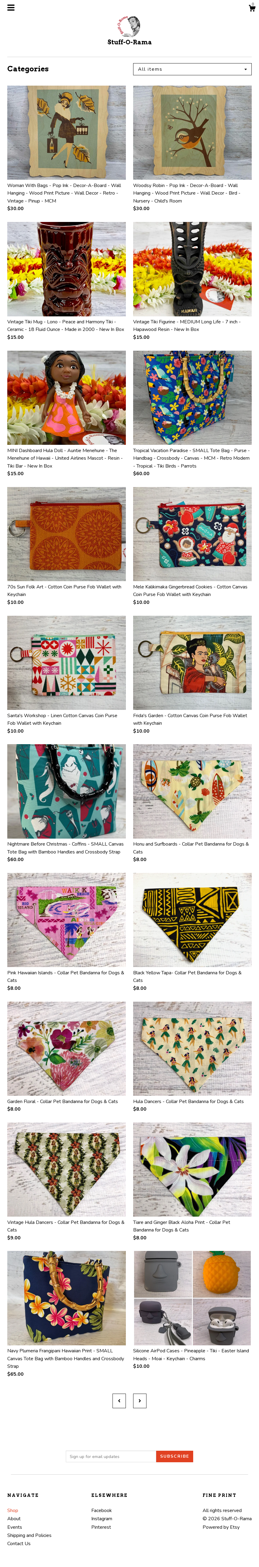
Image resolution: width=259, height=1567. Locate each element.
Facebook (101, 1510)
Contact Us (19, 1543)
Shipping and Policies (29, 1535)
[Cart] (252, 9)
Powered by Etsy (221, 1527)
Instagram (101, 1518)
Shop (12, 1510)
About (14, 1518)
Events (14, 1527)
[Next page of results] (139, 1401)
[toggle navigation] (11, 8)
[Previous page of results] (119, 1401)
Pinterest (101, 1527)
